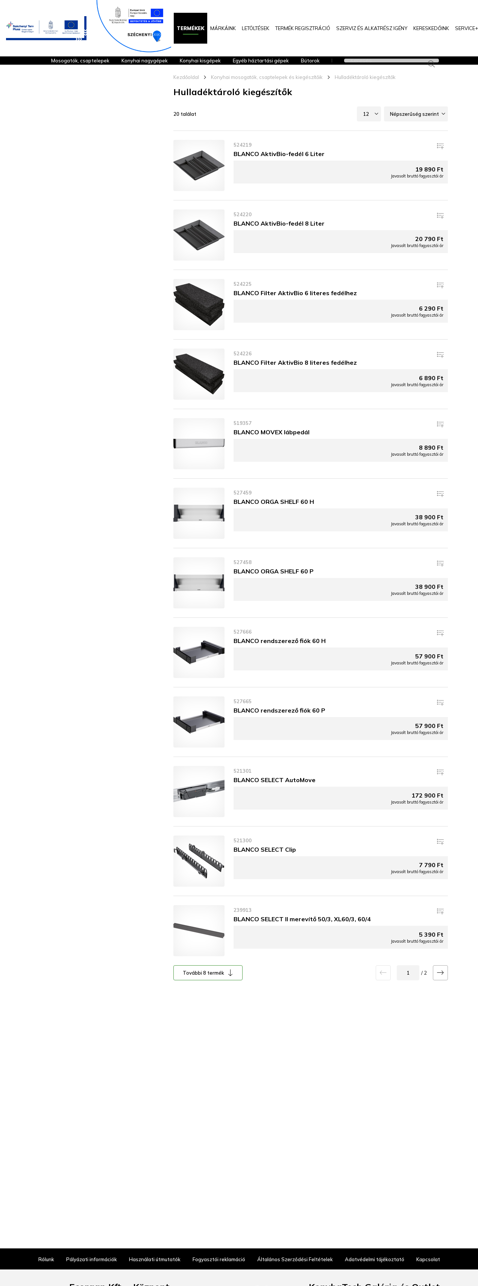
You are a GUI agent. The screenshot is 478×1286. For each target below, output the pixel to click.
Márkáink (223, 28)
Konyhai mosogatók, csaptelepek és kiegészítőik (267, 90)
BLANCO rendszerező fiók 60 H (280, 653)
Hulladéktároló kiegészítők (365, 90)
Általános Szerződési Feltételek (295, 1247)
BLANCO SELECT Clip (265, 862)
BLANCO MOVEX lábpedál (272, 445)
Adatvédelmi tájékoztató (374, 1247)
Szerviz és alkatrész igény (371, 28)
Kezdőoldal (186, 90)
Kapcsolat (428, 1247)
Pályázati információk (91, 1247)
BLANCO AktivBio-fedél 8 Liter (279, 236)
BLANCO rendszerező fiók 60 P (279, 723)
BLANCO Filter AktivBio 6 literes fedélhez (295, 305)
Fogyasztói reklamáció (219, 1247)
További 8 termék (203, 986)
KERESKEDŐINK (431, 28)
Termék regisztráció (302, 28)
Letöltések (255, 28)
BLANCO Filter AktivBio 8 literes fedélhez (295, 375)
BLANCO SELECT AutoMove (275, 792)
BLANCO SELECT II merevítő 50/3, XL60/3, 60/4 (302, 932)
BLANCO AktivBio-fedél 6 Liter (279, 166)
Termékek (190, 28)
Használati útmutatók (155, 1247)
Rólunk (46, 1247)
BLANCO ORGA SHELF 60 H (274, 514)
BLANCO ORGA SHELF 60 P (274, 584)
